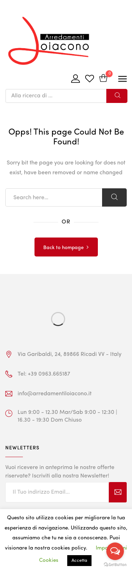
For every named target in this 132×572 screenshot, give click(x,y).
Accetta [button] (79, 560)
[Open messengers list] (115, 551)
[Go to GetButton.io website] (115, 565)
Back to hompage (63, 247)
